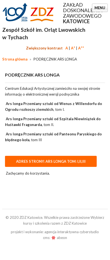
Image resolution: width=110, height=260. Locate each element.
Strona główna (14, 59)
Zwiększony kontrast (44, 48)
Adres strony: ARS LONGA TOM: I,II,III (51, 161)
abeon (59, 237)
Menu (99, 8)
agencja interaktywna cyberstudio (71, 232)
